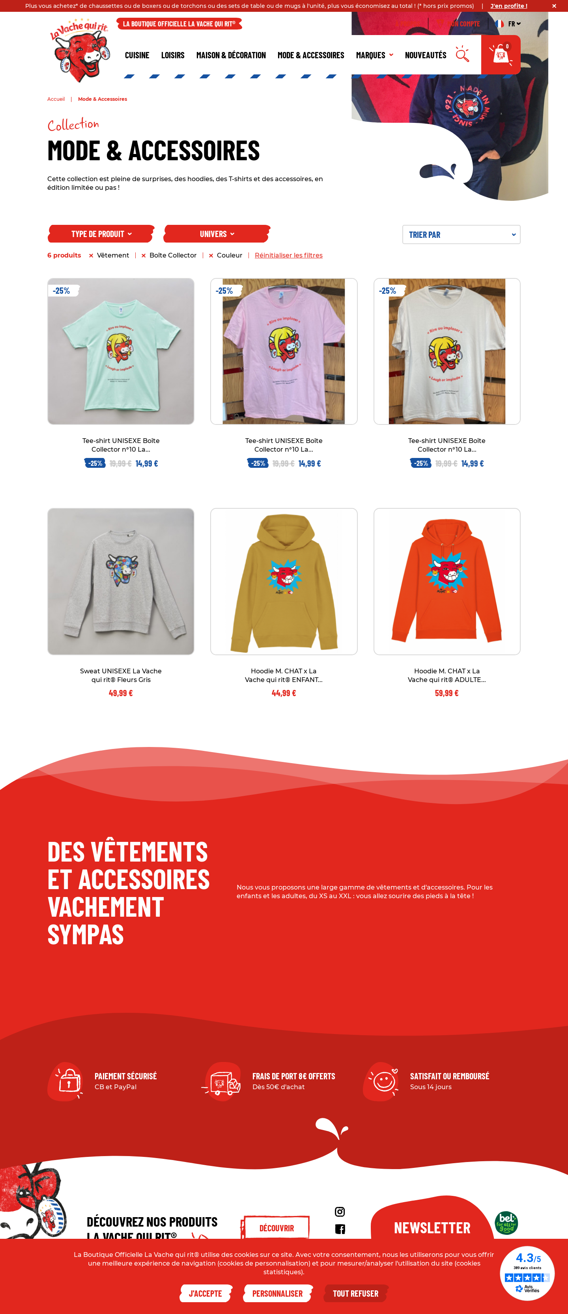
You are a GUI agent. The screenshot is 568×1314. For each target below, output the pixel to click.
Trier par (462, 234)
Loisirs (173, 54)
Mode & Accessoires (311, 54)
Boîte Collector (173, 255)
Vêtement (113, 255)
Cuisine (137, 54)
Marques (374, 54)
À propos (407, 23)
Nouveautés (426, 54)
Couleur (230, 255)
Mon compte (458, 23)
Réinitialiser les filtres (289, 255)
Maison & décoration (231, 54)
